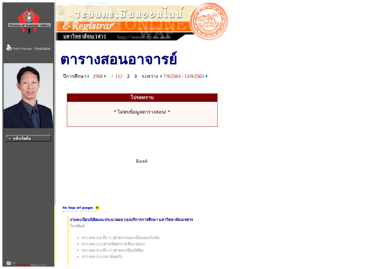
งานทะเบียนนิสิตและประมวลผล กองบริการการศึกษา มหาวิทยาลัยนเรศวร (131, 219)
